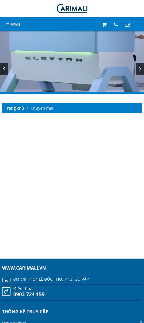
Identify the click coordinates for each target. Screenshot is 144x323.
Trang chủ (14, 108)
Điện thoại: (24, 288)
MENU (13, 24)
